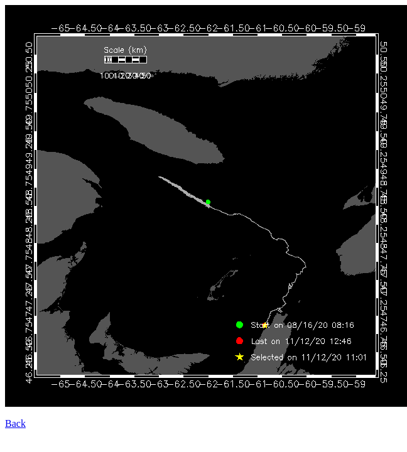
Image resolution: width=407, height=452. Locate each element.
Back (15, 423)
